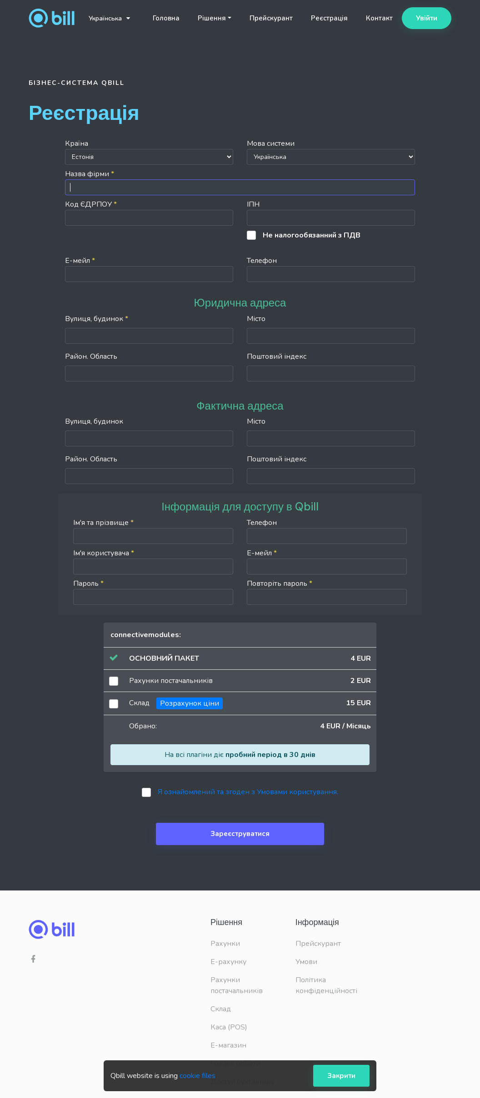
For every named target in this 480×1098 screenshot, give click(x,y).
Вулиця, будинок (96, 319)
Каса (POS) (228, 1027)
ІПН (331, 212)
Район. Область (91, 356)
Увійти (426, 18)
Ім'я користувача (153, 561)
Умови (306, 962)
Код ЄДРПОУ (149, 212)
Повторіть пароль (327, 592)
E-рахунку (228, 962)
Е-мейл (149, 269)
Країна (149, 151)
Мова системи (331, 151)
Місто (256, 319)
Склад (220, 1009)
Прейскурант (271, 18)
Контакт (379, 18)
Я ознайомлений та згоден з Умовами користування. (248, 792)
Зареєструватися (240, 833)
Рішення (212, 18)
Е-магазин (228, 1045)
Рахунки (225, 944)
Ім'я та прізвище (153, 531)
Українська (109, 18)
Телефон (331, 269)
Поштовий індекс (276, 356)
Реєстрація (329, 18)
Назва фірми (240, 182)
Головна (166, 18)
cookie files (197, 1076)
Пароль (153, 592)
